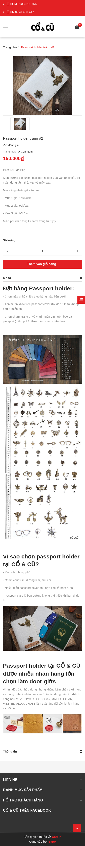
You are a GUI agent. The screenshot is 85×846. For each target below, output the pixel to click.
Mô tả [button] (7, 278)
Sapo (52, 841)
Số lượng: (9, 240)
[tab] (42, 278)
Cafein (56, 836)
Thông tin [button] (10, 751)
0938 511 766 (27, 4)
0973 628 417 (24, 12)
